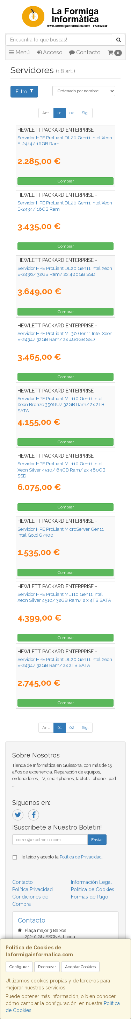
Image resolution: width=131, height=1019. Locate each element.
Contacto (85, 52)
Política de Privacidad (81, 856)
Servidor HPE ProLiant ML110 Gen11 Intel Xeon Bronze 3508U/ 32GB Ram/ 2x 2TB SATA (60, 404)
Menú (19, 52)
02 (71, 112)
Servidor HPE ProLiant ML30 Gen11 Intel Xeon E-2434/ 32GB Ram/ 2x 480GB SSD (64, 336)
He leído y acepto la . (61, 856)
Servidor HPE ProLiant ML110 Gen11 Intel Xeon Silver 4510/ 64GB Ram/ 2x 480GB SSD (61, 470)
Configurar (19, 966)
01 (59, 112)
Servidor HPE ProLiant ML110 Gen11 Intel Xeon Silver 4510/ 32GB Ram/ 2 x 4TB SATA (64, 597)
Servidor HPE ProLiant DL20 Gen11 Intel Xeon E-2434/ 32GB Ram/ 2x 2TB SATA (64, 662)
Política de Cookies (92, 889)
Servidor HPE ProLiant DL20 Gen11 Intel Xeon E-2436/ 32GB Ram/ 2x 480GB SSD (64, 271)
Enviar (97, 839)
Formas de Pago (89, 897)
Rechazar (47, 966)
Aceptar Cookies (80, 966)
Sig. (85, 112)
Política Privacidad (32, 889)
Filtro (24, 91)
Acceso (50, 52)
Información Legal (91, 882)
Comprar (66, 181)
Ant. (46, 112)
